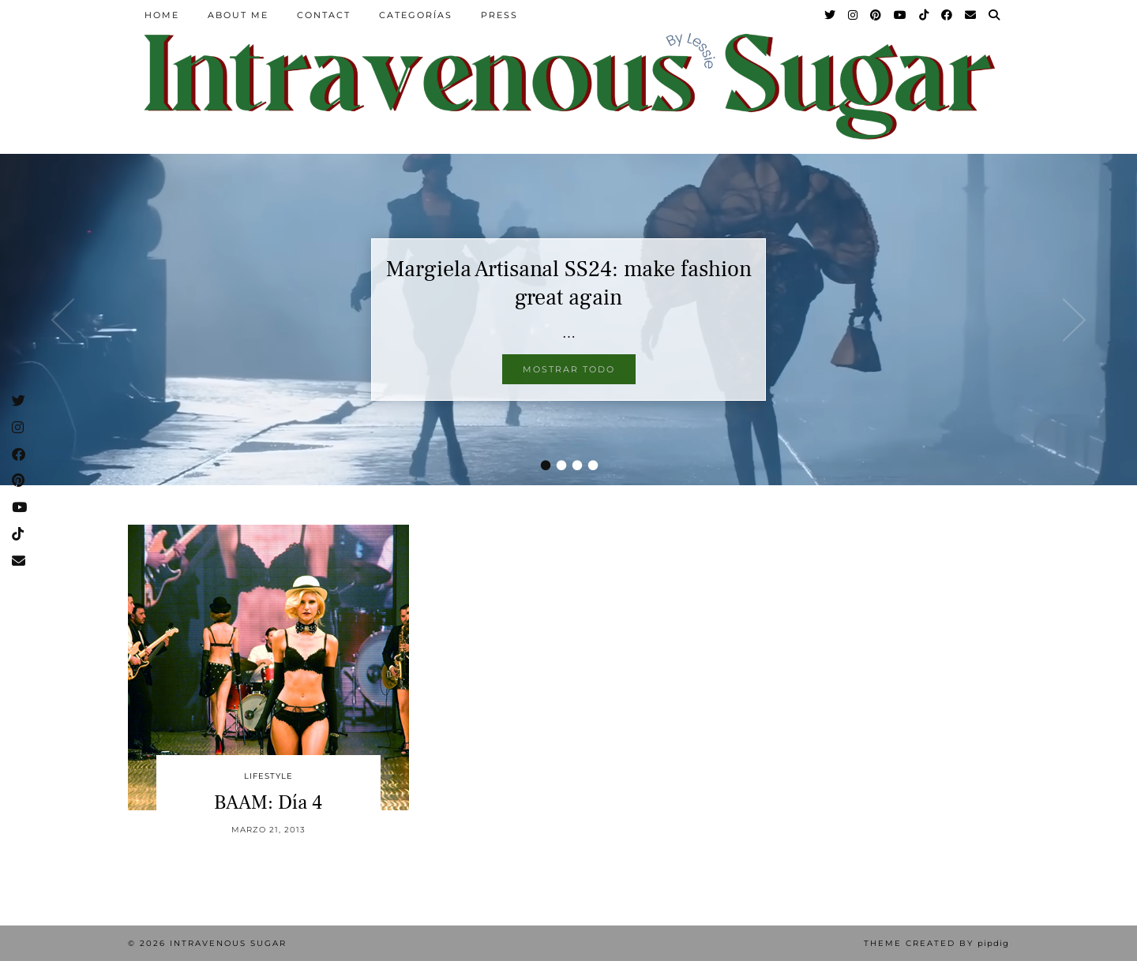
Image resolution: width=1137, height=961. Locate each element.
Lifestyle (268, 776)
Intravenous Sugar (228, 943)
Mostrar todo (569, 369)
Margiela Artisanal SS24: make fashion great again (569, 283)
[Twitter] (830, 15)
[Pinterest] (876, 15)
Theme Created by (936, 943)
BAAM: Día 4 (268, 802)
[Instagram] (853, 15)
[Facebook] (947, 15)
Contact (324, 15)
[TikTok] (924, 15)
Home (161, 15)
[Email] (971, 15)
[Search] (995, 15)
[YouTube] (901, 15)
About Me (238, 15)
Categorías (415, 15)
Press (499, 15)
